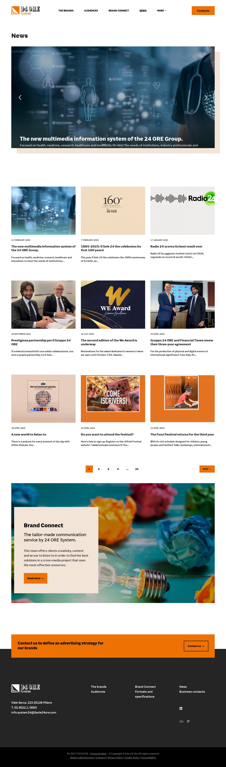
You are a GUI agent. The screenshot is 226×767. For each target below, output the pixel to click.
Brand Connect (145, 687)
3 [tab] (114, 143)
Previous (20, 97)
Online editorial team (82, 757)
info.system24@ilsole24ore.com (33, 712)
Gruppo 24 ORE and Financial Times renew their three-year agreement (181, 342)
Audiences (98, 692)
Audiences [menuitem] (91, 10)
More (162, 10)
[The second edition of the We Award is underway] (113, 302)
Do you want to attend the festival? (107, 434)
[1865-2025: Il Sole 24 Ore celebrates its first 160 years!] (113, 208)
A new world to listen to (28, 434)
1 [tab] (104, 143)
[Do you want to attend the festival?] (113, 396)
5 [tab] (125, 143)
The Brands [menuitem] (66, 10)
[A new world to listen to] (43, 396)
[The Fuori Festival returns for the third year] (182, 396)
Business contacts (192, 692)
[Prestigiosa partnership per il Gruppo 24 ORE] (43, 302)
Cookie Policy (132, 757)
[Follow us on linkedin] (180, 708)
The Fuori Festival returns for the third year (182, 434)
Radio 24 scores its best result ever (176, 246)
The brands (98, 687)
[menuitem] (181, 721)
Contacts (203, 10)
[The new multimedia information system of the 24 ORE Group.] (43, 208)
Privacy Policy (115, 757)
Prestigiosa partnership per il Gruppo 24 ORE (41, 342)
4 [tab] (119, 143)
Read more (33, 578)
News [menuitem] (143, 10)
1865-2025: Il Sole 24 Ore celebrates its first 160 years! (111, 248)
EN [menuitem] (181, 721)
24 (136, 469)
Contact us (194, 645)
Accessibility (148, 757)
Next (206, 97)
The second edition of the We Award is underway (109, 342)
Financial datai (98, 753)
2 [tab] (109, 143)
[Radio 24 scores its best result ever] (182, 208)
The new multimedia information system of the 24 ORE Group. (101, 138)
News (183, 687)
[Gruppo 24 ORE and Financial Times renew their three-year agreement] (182, 302)
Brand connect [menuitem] (119, 10)
